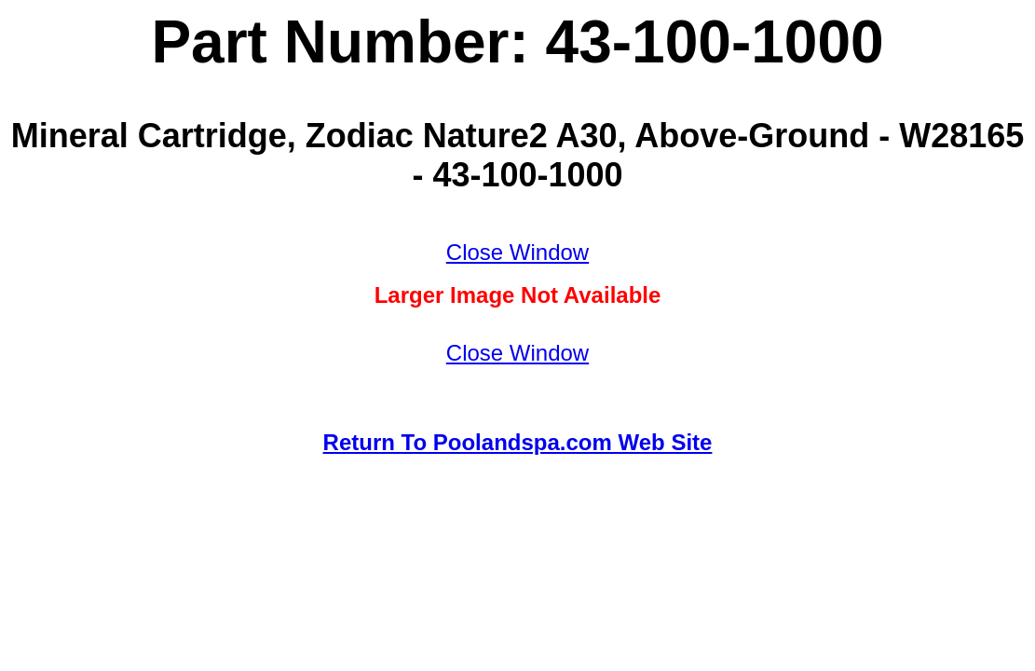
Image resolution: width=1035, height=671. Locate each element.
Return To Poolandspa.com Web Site (518, 442)
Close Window (517, 252)
